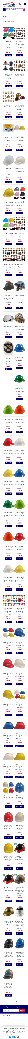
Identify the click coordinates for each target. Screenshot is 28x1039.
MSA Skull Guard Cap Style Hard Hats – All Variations (19, 76)
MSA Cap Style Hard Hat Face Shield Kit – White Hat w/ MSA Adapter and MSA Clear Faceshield (19, 922)
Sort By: (4, 21)
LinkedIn (15, 1037)
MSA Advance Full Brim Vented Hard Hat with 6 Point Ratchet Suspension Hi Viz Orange (8, 547)
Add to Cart (9, 745)
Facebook (10, 1037)
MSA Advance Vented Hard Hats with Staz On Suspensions (8, 797)
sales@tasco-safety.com (14, 1034)
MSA (8, 13)
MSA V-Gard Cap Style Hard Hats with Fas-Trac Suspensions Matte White (8, 171)
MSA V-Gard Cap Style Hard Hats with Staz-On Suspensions (8, 234)
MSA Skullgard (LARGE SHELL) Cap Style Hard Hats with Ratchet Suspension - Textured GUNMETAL (8, 296)
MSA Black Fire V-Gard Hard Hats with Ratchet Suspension (19, 858)
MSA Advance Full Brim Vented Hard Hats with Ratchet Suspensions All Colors (20, 611)
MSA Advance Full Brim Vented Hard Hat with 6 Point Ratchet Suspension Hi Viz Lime (19, 515)
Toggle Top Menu (14, 0)
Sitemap (21, 1030)
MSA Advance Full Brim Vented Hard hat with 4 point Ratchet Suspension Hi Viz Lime (8, 420)
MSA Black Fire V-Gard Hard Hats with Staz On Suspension (8, 889)
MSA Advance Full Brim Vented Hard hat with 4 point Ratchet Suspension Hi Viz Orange (19, 420)
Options (9, 55)
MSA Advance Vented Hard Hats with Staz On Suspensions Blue (19, 797)
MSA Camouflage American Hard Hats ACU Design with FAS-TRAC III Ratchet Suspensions (20, 890)
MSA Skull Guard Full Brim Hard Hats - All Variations (8, 107)
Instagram (18, 1037)
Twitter (13, 1037)
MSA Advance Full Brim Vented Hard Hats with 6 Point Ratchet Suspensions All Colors (8, 611)
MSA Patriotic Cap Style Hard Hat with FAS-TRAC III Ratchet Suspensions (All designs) (19, 44)
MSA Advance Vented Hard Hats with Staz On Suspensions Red (8, 827)
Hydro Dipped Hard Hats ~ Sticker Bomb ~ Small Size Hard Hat (19, 328)
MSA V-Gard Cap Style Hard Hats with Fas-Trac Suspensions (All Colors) (8, 44)
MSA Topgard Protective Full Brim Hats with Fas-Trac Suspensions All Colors (19, 139)
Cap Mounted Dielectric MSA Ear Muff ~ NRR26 (19, 295)
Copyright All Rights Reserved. (14, 1029)
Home (4, 13)
